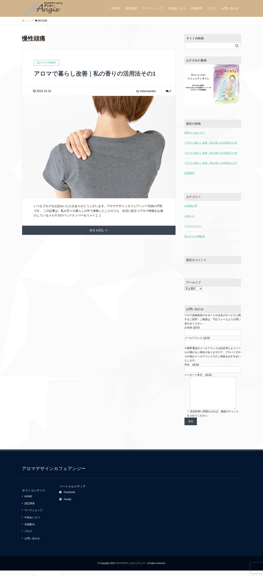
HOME (115, 8)
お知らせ (189, 216)
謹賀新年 (189, 173)
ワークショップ (152, 8)
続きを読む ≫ (99, 230)
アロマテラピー (193, 226)
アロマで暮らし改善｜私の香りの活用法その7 (210, 163)
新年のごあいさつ (194, 132)
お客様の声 (190, 205)
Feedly (65, 504)
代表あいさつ (176, 8)
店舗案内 (196, 8)
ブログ (211, 8)
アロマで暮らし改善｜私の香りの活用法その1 (95, 73)
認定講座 (131, 8)
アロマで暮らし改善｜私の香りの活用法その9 (210, 142)
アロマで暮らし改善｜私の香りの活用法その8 (210, 152)
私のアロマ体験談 (194, 236)
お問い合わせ (230, 8)
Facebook (67, 497)
